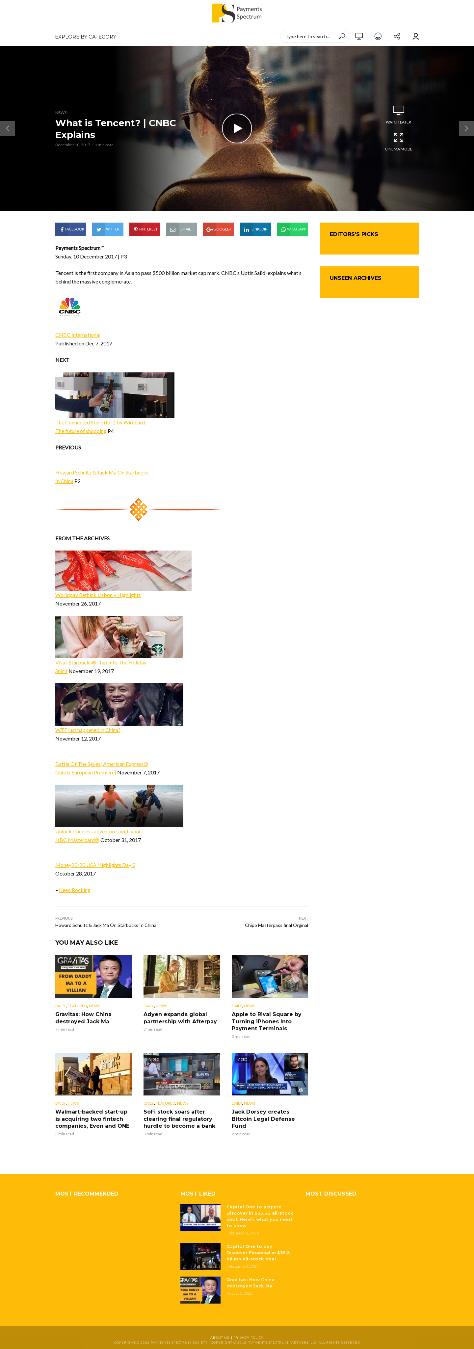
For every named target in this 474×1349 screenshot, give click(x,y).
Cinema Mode (398, 141)
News (60, 112)
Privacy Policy (248, 1337)
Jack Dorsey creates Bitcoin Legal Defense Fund (263, 1119)
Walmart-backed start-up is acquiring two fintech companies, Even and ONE (92, 1119)
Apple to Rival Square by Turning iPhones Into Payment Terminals (267, 1021)
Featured (77, 1005)
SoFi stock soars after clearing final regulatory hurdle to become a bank (179, 1119)
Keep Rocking (75, 890)
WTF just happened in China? (87, 730)
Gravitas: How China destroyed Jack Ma (83, 1018)
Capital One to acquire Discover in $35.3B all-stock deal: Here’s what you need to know (259, 1216)
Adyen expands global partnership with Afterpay (180, 1018)
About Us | (221, 1337)
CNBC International (77, 335)
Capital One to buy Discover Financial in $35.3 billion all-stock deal (258, 1252)
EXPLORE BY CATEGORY (85, 37)
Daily (60, 1005)
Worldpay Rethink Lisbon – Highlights (98, 595)
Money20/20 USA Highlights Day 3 (95, 865)
